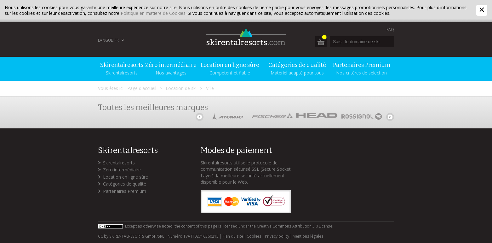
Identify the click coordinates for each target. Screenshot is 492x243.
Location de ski (181, 88)
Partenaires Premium (124, 191)
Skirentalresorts (119, 163)
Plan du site (232, 236)
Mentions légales (308, 236)
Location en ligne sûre (125, 177)
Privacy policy (277, 236)
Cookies (254, 236)
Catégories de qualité (124, 184)
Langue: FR (108, 40)
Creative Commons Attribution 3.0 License (294, 226)
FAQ (390, 29)
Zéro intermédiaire (122, 170)
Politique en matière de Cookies (153, 13)
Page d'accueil (141, 88)
